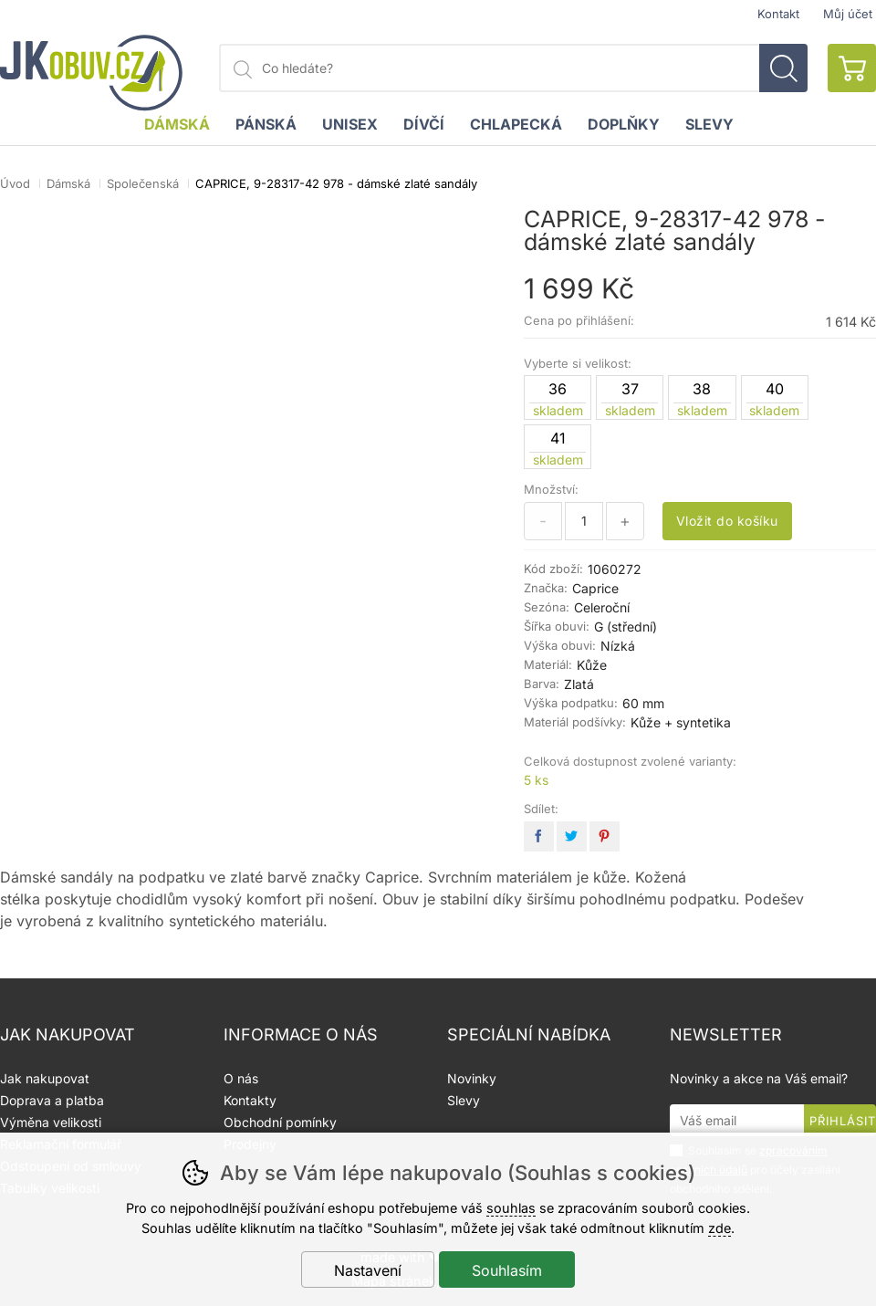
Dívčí (423, 124)
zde (719, 1228)
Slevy (709, 124)
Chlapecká (516, 124)
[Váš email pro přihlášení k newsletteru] (737, 1120)
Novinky (471, 1078)
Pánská (266, 124)
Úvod (15, 183)
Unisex (350, 124)
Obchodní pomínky (280, 1122)
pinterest (604, 836)
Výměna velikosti (50, 1122)
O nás (241, 1078)
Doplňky (624, 124)
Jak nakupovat (44, 1078)
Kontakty (250, 1100)
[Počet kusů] (584, 521)
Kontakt (778, 14)
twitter (572, 836)
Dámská (68, 183)
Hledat (783, 68)
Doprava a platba (52, 1100)
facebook (539, 836)
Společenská (143, 183)
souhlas (511, 1208)
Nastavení (368, 1270)
